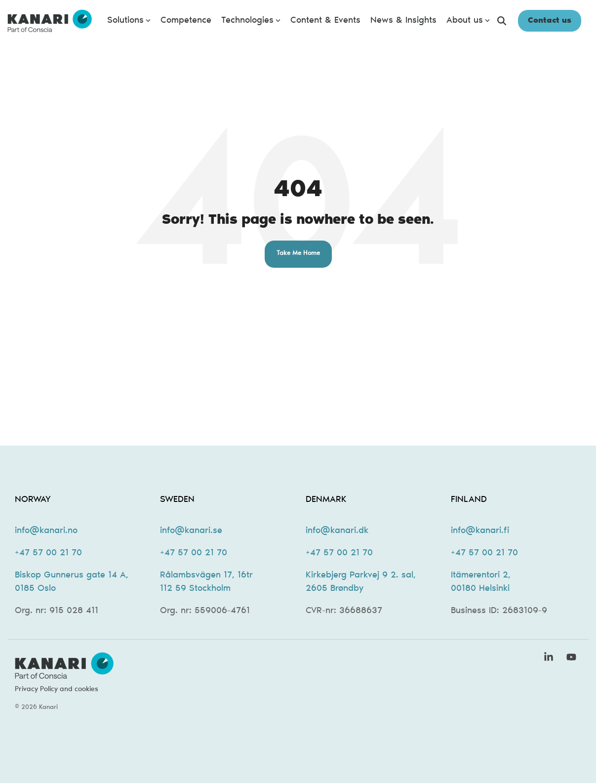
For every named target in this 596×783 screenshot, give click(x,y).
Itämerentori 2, (481, 575)
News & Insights (403, 20)
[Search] (501, 21)
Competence (185, 20)
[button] (550, 658)
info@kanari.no (46, 531)
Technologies (250, 20)
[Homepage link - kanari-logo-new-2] (64, 673)
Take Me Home (298, 253)
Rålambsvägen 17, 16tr (206, 575)
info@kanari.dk (337, 531)
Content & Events (325, 20)
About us (468, 20)
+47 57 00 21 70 (48, 553)
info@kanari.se (191, 531)
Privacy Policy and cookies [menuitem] (56, 689)
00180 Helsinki (480, 588)
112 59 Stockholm (195, 588)
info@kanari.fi (480, 531)
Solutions (129, 20)
